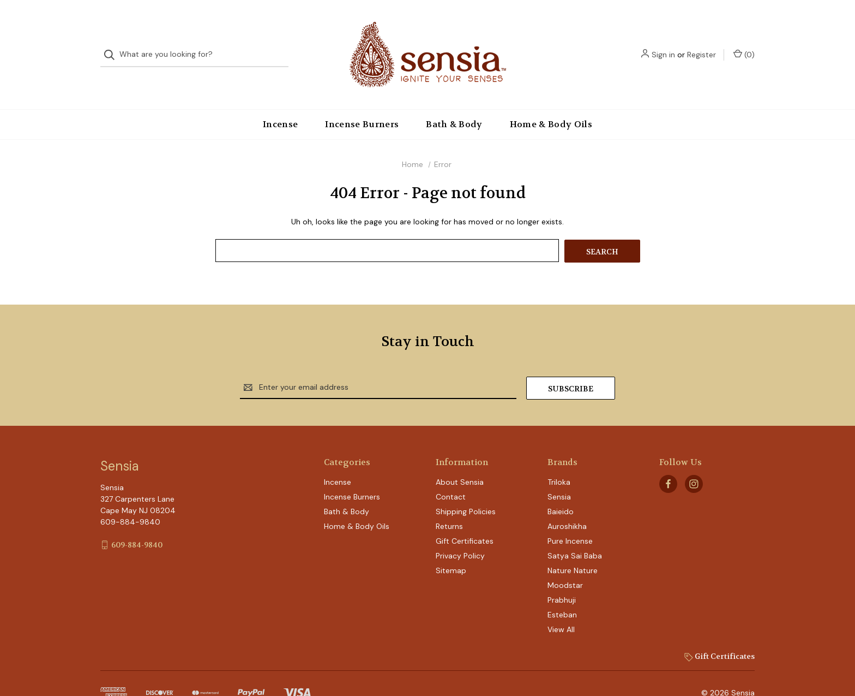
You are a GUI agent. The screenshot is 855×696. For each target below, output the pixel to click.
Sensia (559, 474)
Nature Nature (572, 547)
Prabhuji (561, 577)
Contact (451, 474)
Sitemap (451, 547)
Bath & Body (454, 102)
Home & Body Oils (551, 102)
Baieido (560, 488)
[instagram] (694, 460)
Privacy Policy (460, 533)
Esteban (562, 592)
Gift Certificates (464, 518)
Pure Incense (570, 518)
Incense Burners (362, 102)
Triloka (558, 459)
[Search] (112, 44)
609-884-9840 (136, 521)
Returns (449, 503)
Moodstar (565, 562)
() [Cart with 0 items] (744, 43)
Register (701, 44)
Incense (280, 102)
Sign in (663, 44)
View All (561, 606)
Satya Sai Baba (574, 533)
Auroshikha (567, 503)
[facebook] (668, 460)
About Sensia (460, 459)
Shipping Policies (466, 488)
